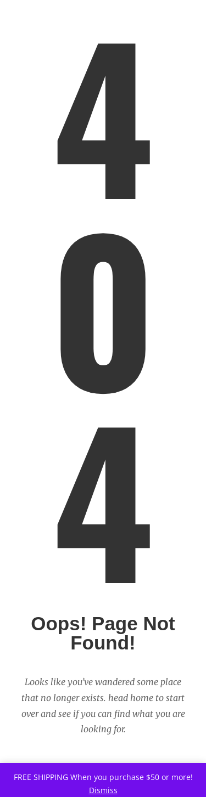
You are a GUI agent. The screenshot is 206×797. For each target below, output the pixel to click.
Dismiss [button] (103, 790)
